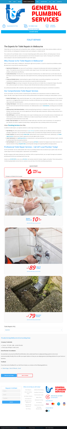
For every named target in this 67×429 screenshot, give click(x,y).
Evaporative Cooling (38, 404)
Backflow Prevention (38, 392)
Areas (37, 1)
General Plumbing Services (28, 1)
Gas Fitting (28, 407)
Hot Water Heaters (28, 394)
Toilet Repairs (28, 389)
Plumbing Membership (39, 407)
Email (19, 368)
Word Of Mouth (13, 368)
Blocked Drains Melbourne (28, 400)
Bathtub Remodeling (38, 389)
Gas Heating (39, 402)
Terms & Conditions (39, 427)
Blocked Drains (44, 1)
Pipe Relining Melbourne (28, 403)
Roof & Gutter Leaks (38, 394)
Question (7, 329)
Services (19, 1)
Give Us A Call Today (8, 375)
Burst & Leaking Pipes (28, 392)
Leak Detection (28, 397)
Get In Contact (25, 375)
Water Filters (39, 397)
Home (10, 1)
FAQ (50, 1)
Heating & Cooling (39, 399)
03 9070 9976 (33, 32)
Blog (54, 1)
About (14, 1)
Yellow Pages (5, 368)
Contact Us (59, 1)
